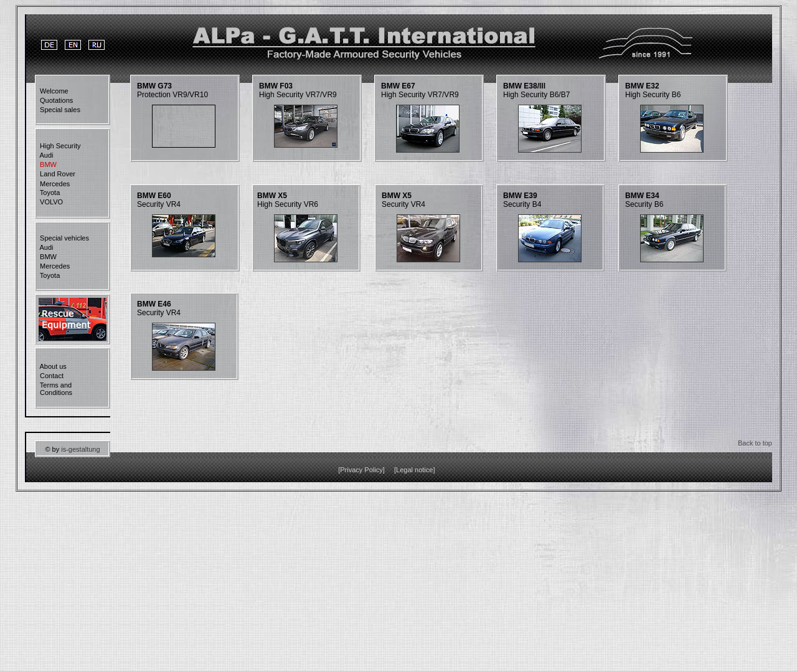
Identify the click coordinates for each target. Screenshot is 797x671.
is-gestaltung (80, 449)
